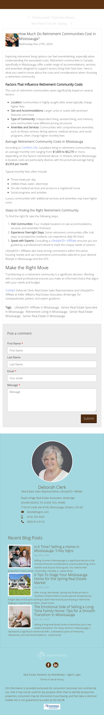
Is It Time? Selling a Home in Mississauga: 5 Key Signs (56, 547)
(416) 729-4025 (35, 516)
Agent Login (74, 674)
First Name (15, 343)
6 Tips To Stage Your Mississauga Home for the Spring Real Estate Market (60, 578)
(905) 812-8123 (35, 521)
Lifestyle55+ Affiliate (63, 240)
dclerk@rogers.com (38, 511)
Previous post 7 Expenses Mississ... (52, 17)
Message (13, 384)
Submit (89, 418)
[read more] (66, 570)
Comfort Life (29, 147)
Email (11, 370)
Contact (10, 290)
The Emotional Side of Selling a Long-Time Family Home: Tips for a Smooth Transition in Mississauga (64, 610)
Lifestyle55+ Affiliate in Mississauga (36, 307)
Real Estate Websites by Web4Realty (44, 674)
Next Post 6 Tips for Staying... (52, 24)
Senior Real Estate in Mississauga (44, 315)
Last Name (13, 356)
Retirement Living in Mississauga (46, 311)
